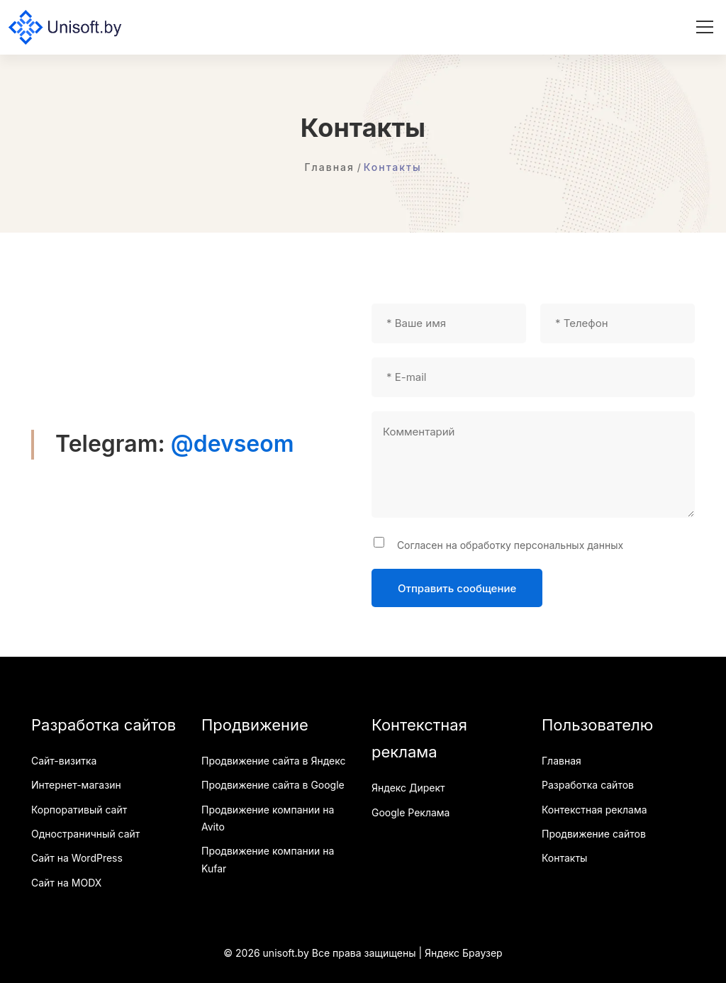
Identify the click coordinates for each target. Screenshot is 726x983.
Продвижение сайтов (594, 834)
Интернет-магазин (76, 785)
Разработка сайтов (588, 785)
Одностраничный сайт (85, 834)
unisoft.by (286, 953)
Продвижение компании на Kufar (267, 859)
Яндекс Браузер (464, 953)
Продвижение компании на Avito (267, 818)
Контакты (564, 858)
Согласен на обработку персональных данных (507, 545)
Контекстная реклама (594, 810)
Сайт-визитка (63, 761)
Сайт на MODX (66, 883)
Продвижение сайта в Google (273, 785)
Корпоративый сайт (79, 810)
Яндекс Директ (408, 788)
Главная (561, 761)
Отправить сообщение (457, 588)
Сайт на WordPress (77, 858)
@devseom (232, 443)
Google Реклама (410, 812)
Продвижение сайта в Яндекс (273, 761)
